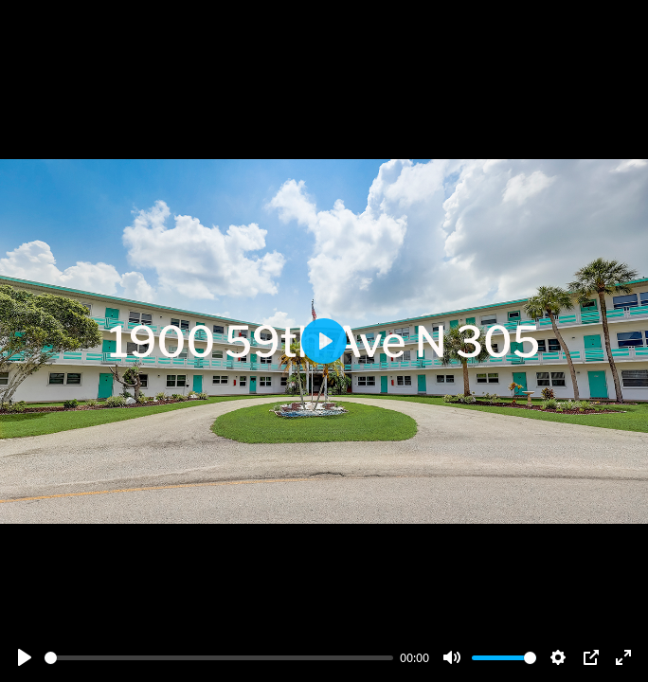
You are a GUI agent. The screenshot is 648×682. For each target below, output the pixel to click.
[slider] (219, 658)
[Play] (24, 657)
